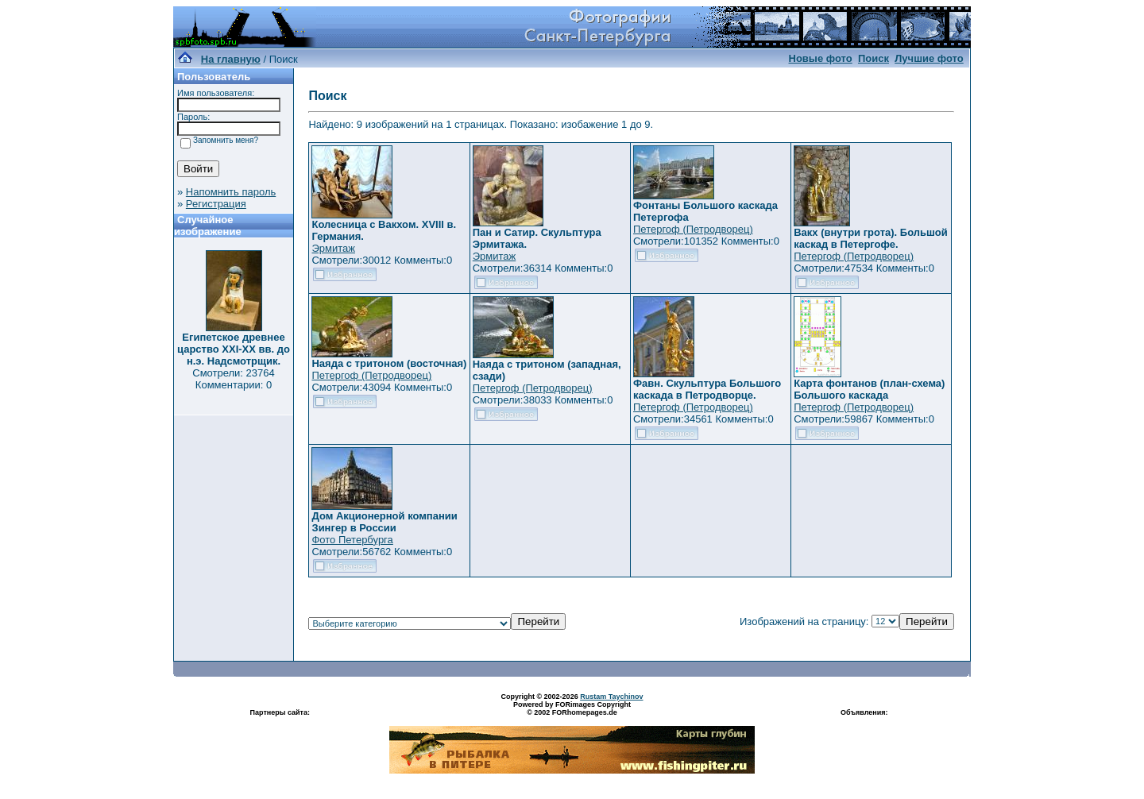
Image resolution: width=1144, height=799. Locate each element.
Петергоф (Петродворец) (693, 229)
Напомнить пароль (231, 192)
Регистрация (216, 204)
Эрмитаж (333, 248)
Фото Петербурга (351, 540)
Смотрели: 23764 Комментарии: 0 (233, 379)
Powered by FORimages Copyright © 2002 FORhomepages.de (572, 708)
